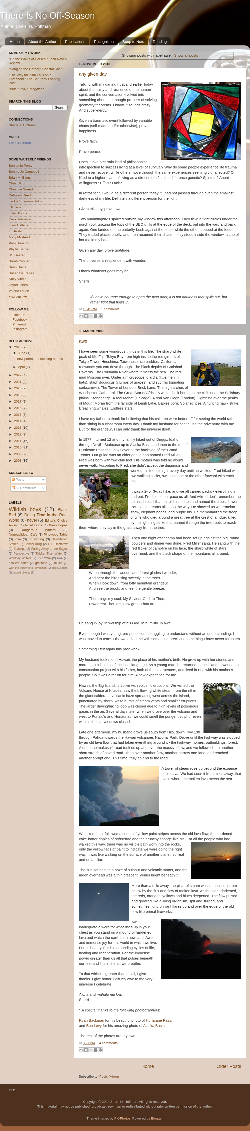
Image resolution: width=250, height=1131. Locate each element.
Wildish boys (25, 509)
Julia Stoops (18, 213)
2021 (18, 382)
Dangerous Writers (38, 530)
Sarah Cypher (19, 261)
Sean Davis (17, 267)
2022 (18, 375)
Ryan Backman (91, 1020)
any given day (93, 74)
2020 (18, 388)
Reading (160, 41)
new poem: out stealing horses (40, 359)
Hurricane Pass (158, 1020)
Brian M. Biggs (20, 177)
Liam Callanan (19, 225)
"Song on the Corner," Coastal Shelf (35, 69)
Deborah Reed (20, 195)
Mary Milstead (19, 237)
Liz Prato (15, 231)
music (58, 563)
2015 (18, 415)
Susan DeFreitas (21, 273)
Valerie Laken (19, 291)
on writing (36, 539)
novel (32, 520)
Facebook (19, 319)
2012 (18, 434)
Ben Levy (94, 1026)
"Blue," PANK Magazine (26, 89)
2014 (18, 421)
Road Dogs (33, 525)
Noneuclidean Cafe (23, 534)
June (22, 353)
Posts (18, 479)
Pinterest (19, 324)
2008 (18, 460)
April (22, 367)
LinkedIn (18, 315)
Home (15, 41)
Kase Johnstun (20, 219)
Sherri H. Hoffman (22, 125)
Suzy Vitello (17, 279)
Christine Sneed (21, 189)
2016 (18, 408)
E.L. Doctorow (58, 544)
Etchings (20, 549)
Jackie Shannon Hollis (25, 201)
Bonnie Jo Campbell (24, 171)
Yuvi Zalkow (18, 297)
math (65, 567)
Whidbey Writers (20, 558)
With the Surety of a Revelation (27, 567)
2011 (18, 441)
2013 (18, 427)
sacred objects (21, 572)
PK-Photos (122, 1118)
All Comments (24, 488)
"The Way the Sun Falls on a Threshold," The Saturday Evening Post (34, 79)
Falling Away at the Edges (49, 549)
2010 (18, 447)
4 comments (108, 1043)
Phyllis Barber (19, 249)
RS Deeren (17, 255)
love (18, 539)
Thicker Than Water (49, 553)
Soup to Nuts (133, 41)
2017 (18, 401)
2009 (18, 454)
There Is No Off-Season (47, 15)
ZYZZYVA (44, 558)
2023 (18, 347)
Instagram (20, 329)
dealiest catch (18, 563)
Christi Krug (17, 183)
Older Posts (228, 1066)
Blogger (156, 1118)
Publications (75, 41)
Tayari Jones (18, 285)
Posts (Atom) (109, 1076)
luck (54, 567)
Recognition (104, 41)
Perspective (21, 553)
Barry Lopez (58, 525)
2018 (18, 395)
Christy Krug (33, 544)
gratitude (41, 563)
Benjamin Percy (20, 165)
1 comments (110, 309)
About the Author (42, 41)
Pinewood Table (56, 534)
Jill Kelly (15, 207)
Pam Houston (19, 243)
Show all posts (186, 55)
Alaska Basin (154, 1026)
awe (83, 341)
